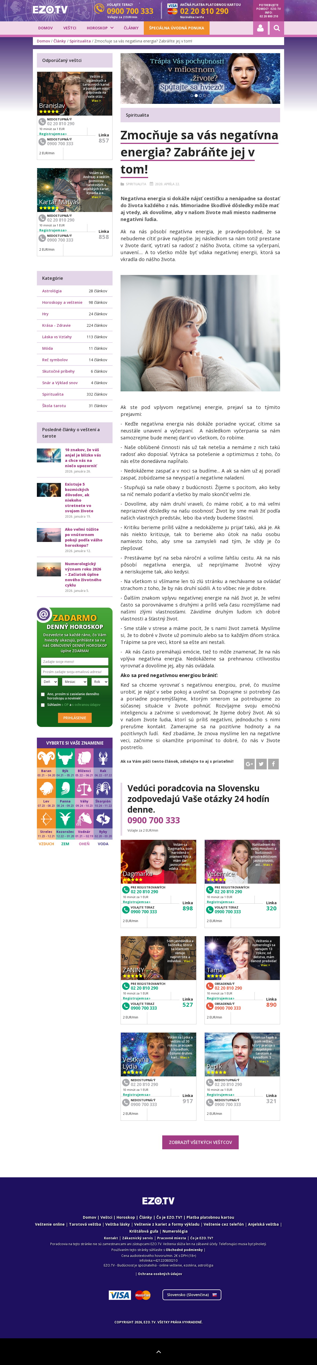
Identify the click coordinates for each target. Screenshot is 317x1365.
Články (131, 27)
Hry (45, 313)
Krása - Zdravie (56, 325)
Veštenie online (50, 1224)
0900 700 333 (153, 820)
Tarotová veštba (85, 1224)
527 (188, 1004)
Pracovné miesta (171, 1238)
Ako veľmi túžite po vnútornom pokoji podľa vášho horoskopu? (83, 537)
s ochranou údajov (86, 704)
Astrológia (52, 290)
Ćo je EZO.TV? (201, 1238)
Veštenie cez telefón (224, 1224)
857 (104, 140)
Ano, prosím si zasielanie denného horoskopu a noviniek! (70, 696)
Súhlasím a (70, 705)
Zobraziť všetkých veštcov (200, 1142)
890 (271, 1004)
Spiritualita (80, 41)
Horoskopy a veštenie (62, 302)
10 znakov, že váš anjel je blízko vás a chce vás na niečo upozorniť (83, 457)
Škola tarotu (54, 405)
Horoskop (97, 27)
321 (271, 1101)
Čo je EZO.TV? (169, 1217)
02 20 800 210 (269, 16)
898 (188, 908)
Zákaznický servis (137, 1238)
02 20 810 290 (144, 892)
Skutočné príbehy (58, 371)
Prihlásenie (74, 717)
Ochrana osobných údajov (160, 1274)
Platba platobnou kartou (210, 1217)
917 (188, 1101)
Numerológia (175, 1231)
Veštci (69, 27)
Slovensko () (192, 1294)
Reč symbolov (55, 359)
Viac (186, 869)
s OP (65, 704)
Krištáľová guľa (143, 1231)
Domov (45, 27)
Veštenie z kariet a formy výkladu (166, 1224)
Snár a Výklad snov (60, 382)
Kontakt (111, 1238)
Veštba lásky (117, 1224)
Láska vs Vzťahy (57, 336)
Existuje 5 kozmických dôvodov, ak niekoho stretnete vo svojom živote (79, 497)
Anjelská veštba (263, 1224)
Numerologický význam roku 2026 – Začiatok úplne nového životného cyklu (83, 574)
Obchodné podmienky (184, 1250)
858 (104, 236)
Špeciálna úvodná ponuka (176, 27)
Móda (47, 348)
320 (271, 908)
